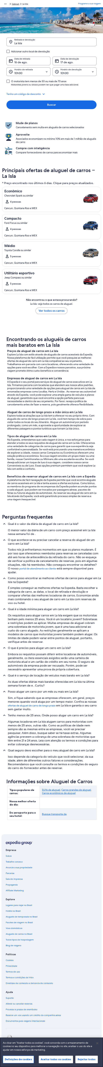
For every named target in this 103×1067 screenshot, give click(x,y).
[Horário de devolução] (75, 71)
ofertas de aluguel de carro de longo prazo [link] (31, 705)
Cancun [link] (15, 4)
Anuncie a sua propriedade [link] (19, 867)
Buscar (51, 104)
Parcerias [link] (10, 873)
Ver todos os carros (51, 310)
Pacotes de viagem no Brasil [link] (19, 922)
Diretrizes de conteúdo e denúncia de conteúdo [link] (29, 983)
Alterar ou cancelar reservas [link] (19, 1003)
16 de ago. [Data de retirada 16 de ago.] (20, 62)
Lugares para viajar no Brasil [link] (19, 905)
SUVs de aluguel (51, 789)
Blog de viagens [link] (13, 945)
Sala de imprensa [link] (14, 879)
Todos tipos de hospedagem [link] (20, 939)
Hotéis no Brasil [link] (13, 911)
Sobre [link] (9, 856)
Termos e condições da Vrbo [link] (20, 977)
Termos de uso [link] (13, 971)
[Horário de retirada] (28, 71)
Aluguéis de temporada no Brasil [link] (22, 916)
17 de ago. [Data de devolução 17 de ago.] (66, 62)
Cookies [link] (9, 960)
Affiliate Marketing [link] (15, 890)
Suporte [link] (10, 998)
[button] (51, 94)
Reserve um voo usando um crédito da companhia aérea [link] (33, 1015)
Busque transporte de (54, 814)
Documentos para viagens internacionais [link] (25, 1021)
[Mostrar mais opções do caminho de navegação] (5, 4)
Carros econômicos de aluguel (59, 793)
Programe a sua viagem (89, 3)
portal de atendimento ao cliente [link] (37, 568)
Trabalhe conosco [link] (14, 861)
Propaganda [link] (12, 884)
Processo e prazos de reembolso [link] (21, 1009)
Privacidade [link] (11, 966)
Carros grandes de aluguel (76, 789)
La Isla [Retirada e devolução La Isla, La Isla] (18, 43)
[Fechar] (97, 1047)
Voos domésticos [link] (14, 928)
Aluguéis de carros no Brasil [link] (19, 934)
